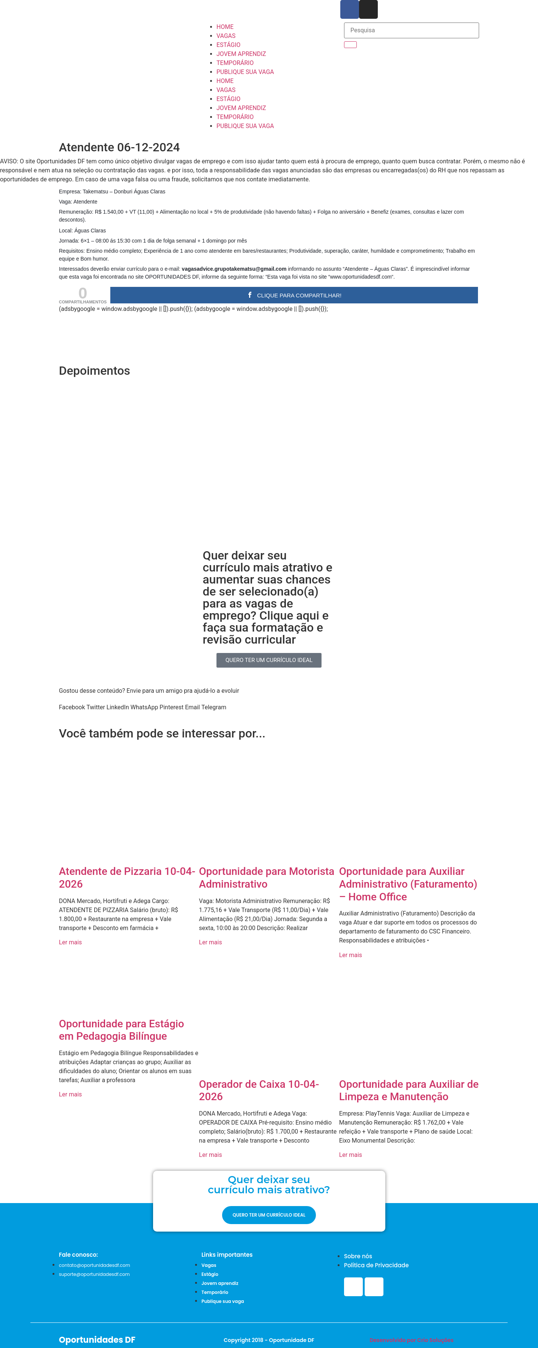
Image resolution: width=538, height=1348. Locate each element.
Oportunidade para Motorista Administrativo (266, 877)
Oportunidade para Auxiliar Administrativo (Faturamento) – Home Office (408, 884)
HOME (224, 26)
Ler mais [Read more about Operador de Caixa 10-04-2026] (210, 1154)
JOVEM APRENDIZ (241, 53)
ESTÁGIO (228, 44)
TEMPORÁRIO (235, 62)
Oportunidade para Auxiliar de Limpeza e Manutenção (409, 1090)
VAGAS (226, 35)
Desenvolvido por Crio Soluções (412, 1340)
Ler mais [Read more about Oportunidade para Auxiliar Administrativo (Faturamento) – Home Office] (350, 955)
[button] (72, 707)
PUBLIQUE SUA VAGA (245, 71)
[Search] (350, 44)
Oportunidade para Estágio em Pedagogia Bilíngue (121, 1030)
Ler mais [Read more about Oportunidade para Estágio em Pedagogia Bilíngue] (70, 1094)
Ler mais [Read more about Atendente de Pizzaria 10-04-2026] (70, 942)
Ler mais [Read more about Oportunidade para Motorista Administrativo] (210, 942)
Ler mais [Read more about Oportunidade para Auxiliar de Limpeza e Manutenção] (350, 1154)
